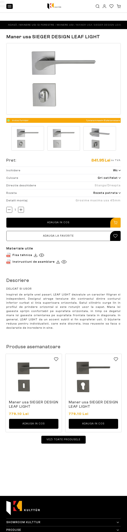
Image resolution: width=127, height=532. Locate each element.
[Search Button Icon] (97, 6)
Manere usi (65, 24)
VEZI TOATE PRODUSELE (63, 439)
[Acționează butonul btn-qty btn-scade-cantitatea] (9, 210)
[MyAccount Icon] (104, 6)
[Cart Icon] (118, 6)
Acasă (12, 24)
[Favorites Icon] (111, 6)
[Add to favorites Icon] (56, 359)
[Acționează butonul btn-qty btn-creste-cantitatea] (21, 210)
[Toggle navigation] (9, 6)
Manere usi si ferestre (37, 24)
